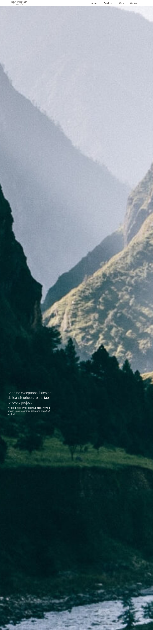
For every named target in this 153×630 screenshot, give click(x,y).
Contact (134, 3)
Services (108, 3)
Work (121, 3)
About (94, 3)
